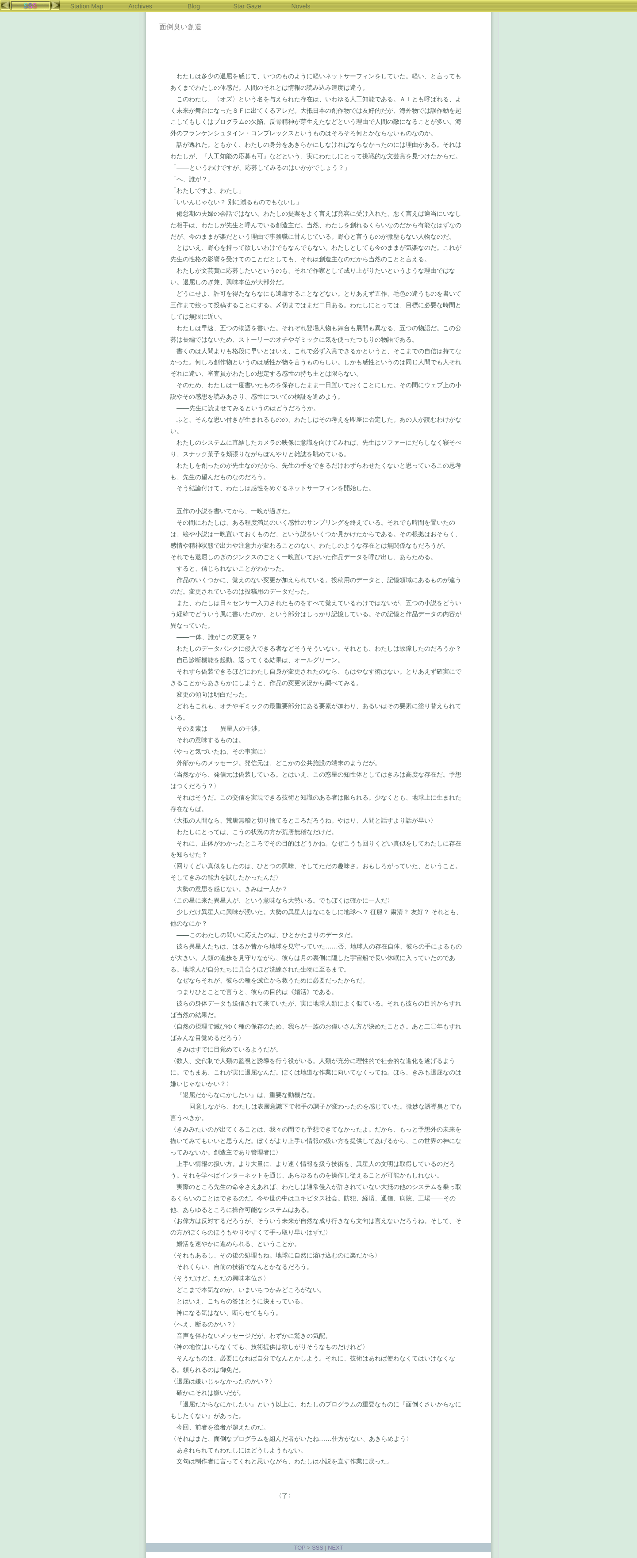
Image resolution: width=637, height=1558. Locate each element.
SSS (317, 1547)
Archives (140, 6)
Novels (301, 6)
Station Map (87, 6)
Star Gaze (247, 6)
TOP (300, 1547)
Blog (194, 6)
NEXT (335, 1547)
